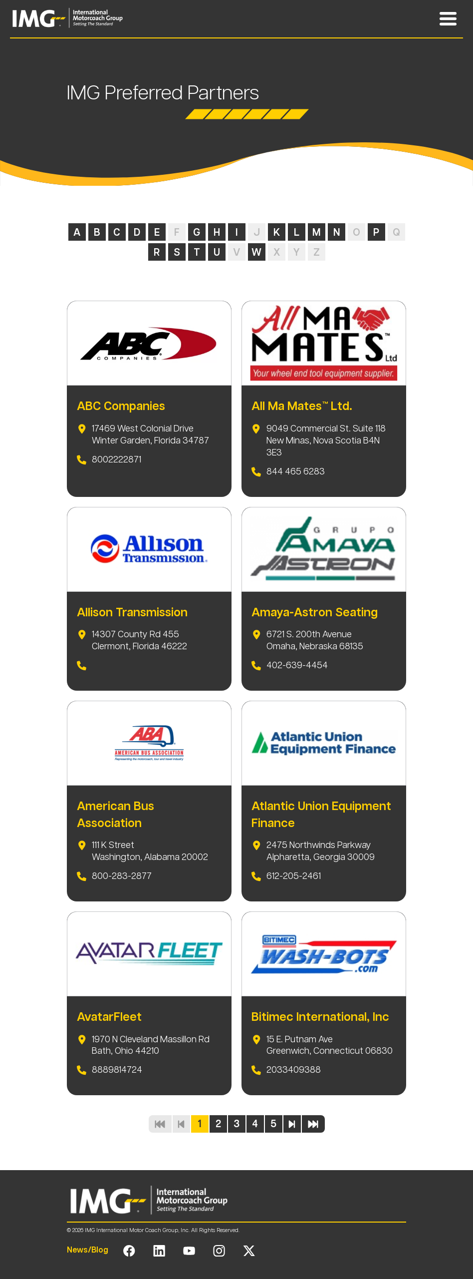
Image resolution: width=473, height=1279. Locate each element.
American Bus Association (115, 814)
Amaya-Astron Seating (314, 612)
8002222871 (116, 459)
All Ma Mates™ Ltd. (301, 406)
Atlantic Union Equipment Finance (321, 814)
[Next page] (292, 1124)
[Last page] (313, 1124)
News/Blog (87, 1250)
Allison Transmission (132, 612)
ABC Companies (121, 406)
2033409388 (293, 1069)
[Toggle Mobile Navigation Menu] (448, 19)
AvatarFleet (109, 1017)
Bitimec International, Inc (320, 1017)
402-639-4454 (297, 665)
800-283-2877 (122, 875)
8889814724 (117, 1069)
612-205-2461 (293, 875)
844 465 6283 (295, 471)
